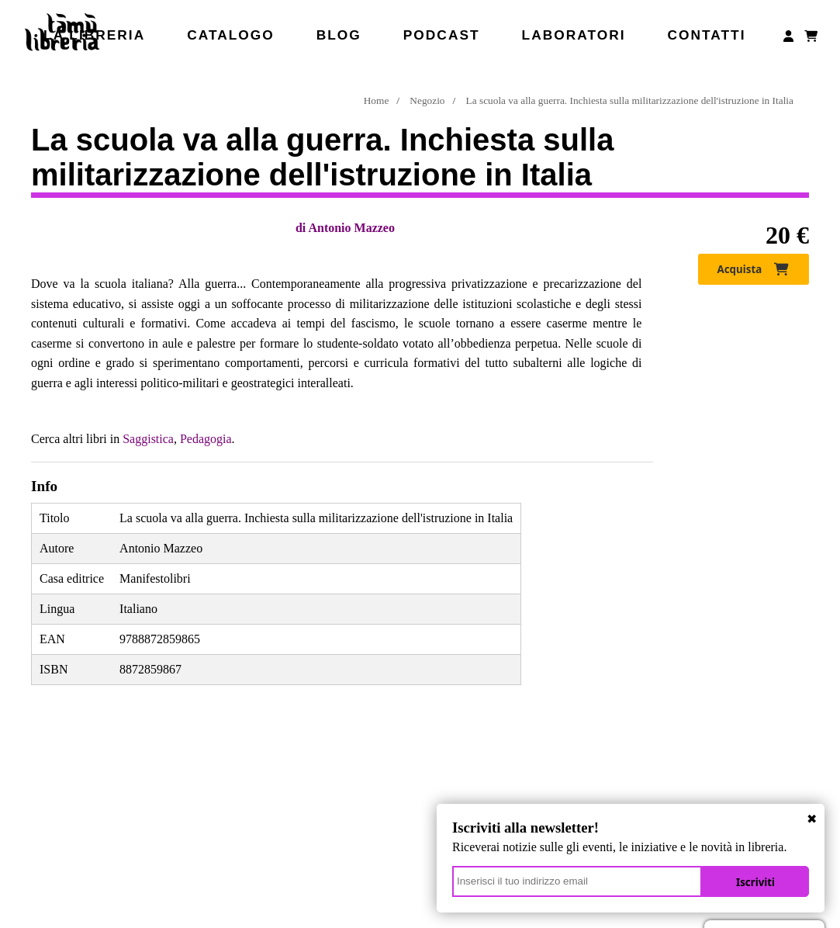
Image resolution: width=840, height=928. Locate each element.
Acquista (753, 269)
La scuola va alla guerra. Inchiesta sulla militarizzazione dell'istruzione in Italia (629, 100)
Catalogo (231, 35)
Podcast (441, 35)
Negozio (427, 100)
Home (376, 100)
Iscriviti (755, 882)
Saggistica (148, 438)
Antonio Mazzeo (351, 227)
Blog (338, 35)
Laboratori (574, 35)
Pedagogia (206, 438)
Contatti (706, 35)
